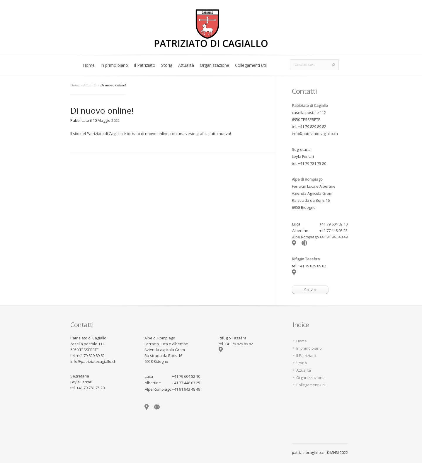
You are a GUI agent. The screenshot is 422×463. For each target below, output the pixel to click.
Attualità (186, 65)
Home (89, 65)
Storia (166, 65)
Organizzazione (214, 65)
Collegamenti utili (251, 65)
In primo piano (114, 65)
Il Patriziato (144, 65)
